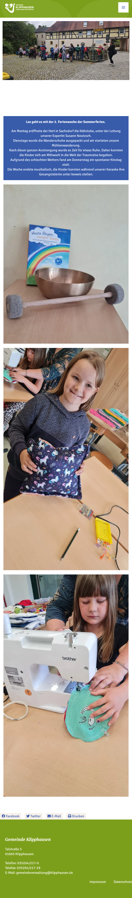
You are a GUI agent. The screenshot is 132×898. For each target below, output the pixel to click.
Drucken (76, 816)
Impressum (98, 882)
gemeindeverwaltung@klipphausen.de (44, 873)
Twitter (33, 816)
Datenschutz (123, 882)
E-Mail (54, 816)
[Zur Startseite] (19, 12)
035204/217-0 (28, 863)
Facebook (10, 816)
